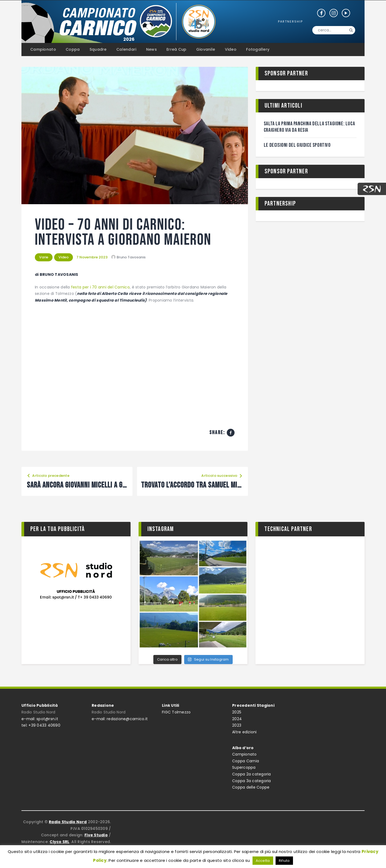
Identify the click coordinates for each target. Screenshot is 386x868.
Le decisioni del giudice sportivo (297, 145)
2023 (236, 725)
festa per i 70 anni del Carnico (100, 287)
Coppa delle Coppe (250, 787)
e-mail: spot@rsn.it (39, 718)
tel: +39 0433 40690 (40, 725)
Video (63, 257)
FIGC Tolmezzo (176, 712)
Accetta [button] (263, 860)
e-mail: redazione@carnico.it (120, 718)
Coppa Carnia (245, 761)
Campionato (244, 754)
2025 (236, 712)
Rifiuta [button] (284, 860)
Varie (43, 257)
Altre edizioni (244, 732)
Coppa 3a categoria (251, 780)
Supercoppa (244, 767)
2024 (237, 718)
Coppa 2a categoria (251, 774)
